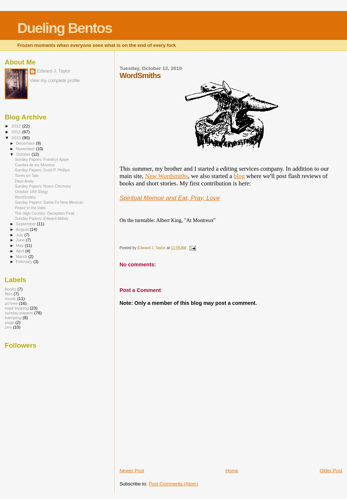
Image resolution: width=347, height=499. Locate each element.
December (26, 143)
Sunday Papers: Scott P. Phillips (42, 170)
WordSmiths (25, 197)
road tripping (17, 308)
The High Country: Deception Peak (44, 213)
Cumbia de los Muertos (35, 165)
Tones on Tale (26, 175)
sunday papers (19, 312)
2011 (16, 131)
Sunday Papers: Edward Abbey (41, 218)
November (26, 149)
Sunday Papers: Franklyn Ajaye (42, 159)
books (10, 289)
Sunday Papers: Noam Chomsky (43, 186)
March (22, 256)
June (21, 240)
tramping (13, 317)
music (10, 298)
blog (239, 176)
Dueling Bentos (64, 28)
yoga (9, 322)
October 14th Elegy (31, 191)
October (24, 154)
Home (232, 470)
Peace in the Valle (30, 208)
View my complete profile (55, 80)
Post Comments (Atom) (173, 484)
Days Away (24, 181)
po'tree (11, 303)
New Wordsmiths (166, 176)
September (26, 224)
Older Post (331, 470)
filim (8, 293)
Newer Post (131, 470)
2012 (16, 125)
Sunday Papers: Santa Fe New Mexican (49, 202)
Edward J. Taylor (53, 71)
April (20, 251)
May (20, 245)
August (23, 229)
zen (8, 327)
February (25, 261)
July (20, 235)
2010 (16, 137)
